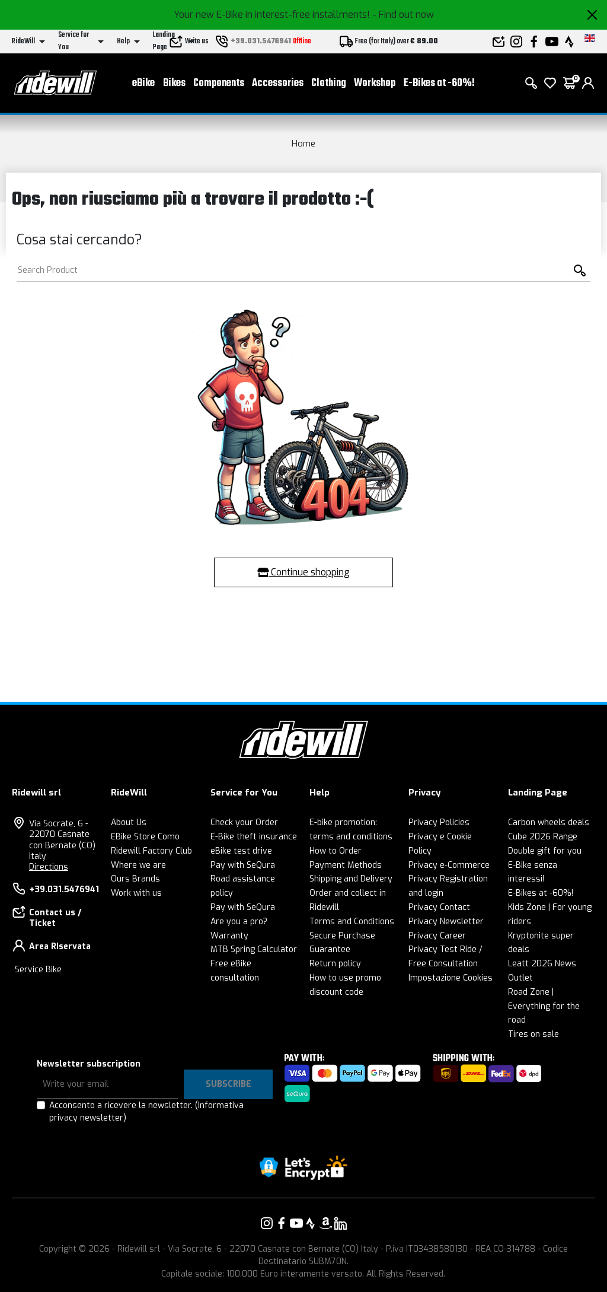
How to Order (335, 851)
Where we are (138, 865)
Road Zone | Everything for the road (544, 1006)
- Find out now (403, 14)
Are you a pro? (238, 921)
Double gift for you (545, 851)
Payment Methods (345, 865)
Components (218, 83)
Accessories (278, 83)
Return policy (335, 963)
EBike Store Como (145, 836)
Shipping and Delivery (350, 878)
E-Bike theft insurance (253, 836)
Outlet (520, 978)
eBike (143, 83)
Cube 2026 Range (542, 836)
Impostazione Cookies (450, 978)
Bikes (174, 83)
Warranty (229, 935)
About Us (128, 822)
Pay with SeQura (242, 865)
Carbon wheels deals (548, 822)
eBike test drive (241, 851)
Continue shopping (303, 572)
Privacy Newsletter (446, 921)
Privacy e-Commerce (449, 865)
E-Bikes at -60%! (439, 83)
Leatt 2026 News (542, 963)
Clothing (328, 83)
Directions (48, 867)
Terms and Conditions (351, 921)
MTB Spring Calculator (253, 949)
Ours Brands (135, 878)
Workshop (374, 83)
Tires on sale (533, 1034)
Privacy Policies (438, 822)
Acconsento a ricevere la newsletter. (146, 1112)
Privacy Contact (439, 907)
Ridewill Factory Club (151, 851)
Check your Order (244, 822)
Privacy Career (437, 935)
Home (303, 143)
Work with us (136, 893)
